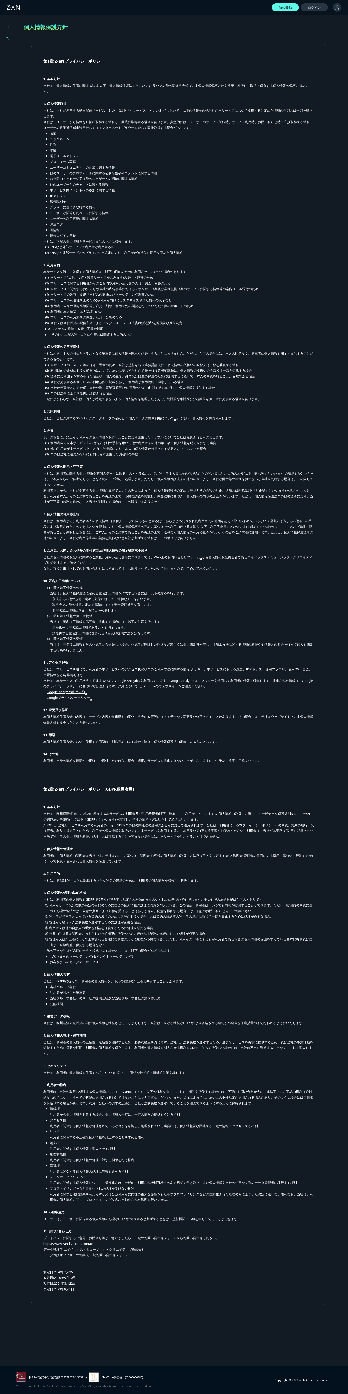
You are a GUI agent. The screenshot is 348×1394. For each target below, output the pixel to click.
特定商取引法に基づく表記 (23, 163)
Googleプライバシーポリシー (119, 703)
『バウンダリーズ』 (26, 56)
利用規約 (10, 149)
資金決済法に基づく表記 (21, 169)
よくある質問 (13, 136)
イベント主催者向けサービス (25, 189)
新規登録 (285, 7)
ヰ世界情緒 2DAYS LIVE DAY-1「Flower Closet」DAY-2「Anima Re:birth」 (37, 47)
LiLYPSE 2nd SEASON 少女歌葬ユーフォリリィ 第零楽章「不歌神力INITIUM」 (37, 72)
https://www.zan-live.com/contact (118, 1289)
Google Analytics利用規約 (117, 697)
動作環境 (10, 142)
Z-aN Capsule (32, 112)
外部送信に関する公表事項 (23, 176)
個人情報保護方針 (17, 156)
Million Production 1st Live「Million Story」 (37, 81)
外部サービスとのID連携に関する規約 (31, 183)
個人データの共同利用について (202, 418)
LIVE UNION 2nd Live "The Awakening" (37, 64)
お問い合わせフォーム (234, 562)
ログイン (314, 7)
